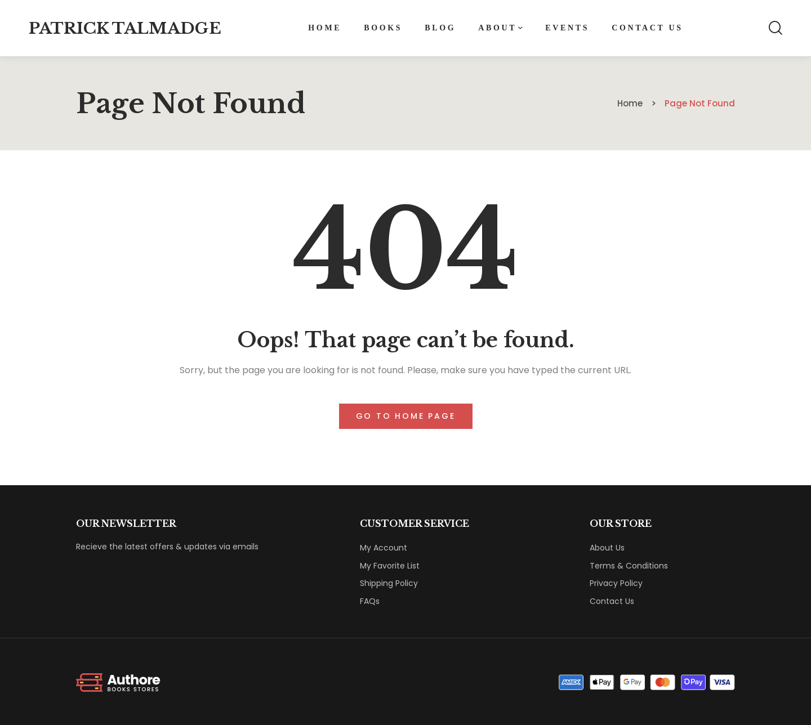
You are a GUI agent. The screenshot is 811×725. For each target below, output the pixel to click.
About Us (607, 547)
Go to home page (406, 416)
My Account (383, 547)
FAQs (370, 601)
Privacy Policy (616, 583)
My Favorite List (390, 565)
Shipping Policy (389, 583)
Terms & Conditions (629, 565)
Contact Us (612, 601)
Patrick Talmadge (125, 28)
